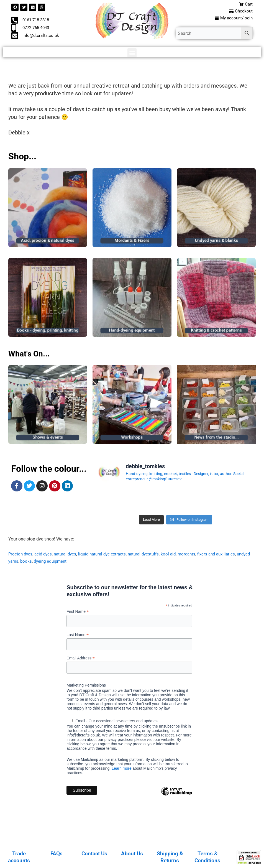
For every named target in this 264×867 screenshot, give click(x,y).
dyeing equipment (67, 562)
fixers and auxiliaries (228, 555)
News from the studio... (216, 438)
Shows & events (47, 438)
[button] (132, 53)
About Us (132, 853)
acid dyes (44, 555)
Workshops (132, 438)
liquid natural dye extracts (107, 555)
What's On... (31, 354)
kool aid (177, 555)
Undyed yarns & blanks (216, 241)
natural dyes (68, 555)
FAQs (56, 853)
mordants (196, 555)
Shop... (22, 157)
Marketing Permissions (86, 687)
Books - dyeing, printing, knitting (47, 331)
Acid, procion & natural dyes (48, 241)
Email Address (80, 660)
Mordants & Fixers (132, 241)
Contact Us (94, 853)
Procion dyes (21, 555)
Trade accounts (19, 856)
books (42, 562)
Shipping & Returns (170, 856)
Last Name (77, 636)
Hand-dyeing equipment (132, 331)
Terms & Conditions (207, 856)
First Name (77, 612)
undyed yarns (21, 562)
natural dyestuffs (151, 555)
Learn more (122, 770)
